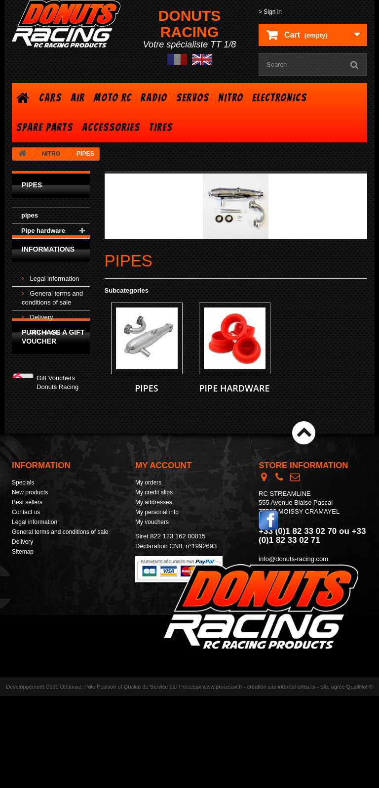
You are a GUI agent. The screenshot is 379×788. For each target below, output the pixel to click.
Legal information (53, 293)
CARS (50, 97)
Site (325, 779)
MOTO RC (113, 97)
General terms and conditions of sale (60, 556)
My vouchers (152, 546)
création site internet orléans (281, 779)
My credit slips (154, 516)
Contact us (26, 536)
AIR (78, 97)
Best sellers (27, 526)
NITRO (230, 97)
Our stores (44, 346)
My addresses (153, 526)
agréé (338, 779)
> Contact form (278, 592)
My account (163, 489)
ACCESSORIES (111, 127)
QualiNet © (359, 779)
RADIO (154, 97)
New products (30, 516)
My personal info (157, 536)
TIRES (161, 127)
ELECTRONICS (279, 97)
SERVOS (192, 97)
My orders (148, 506)
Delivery (40, 331)
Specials (23, 506)
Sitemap (23, 575)
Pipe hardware (43, 230)
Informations (48, 267)
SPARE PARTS (44, 127)
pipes (29, 215)
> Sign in (270, 11)
